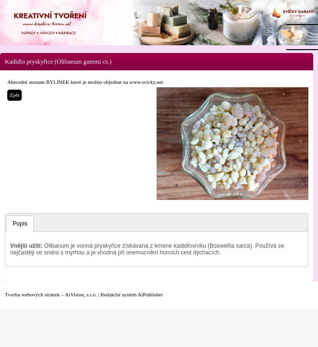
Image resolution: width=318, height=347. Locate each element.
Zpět (14, 95)
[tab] (19, 223)
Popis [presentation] (20, 223)
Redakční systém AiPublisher (132, 294)
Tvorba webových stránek (32, 294)
